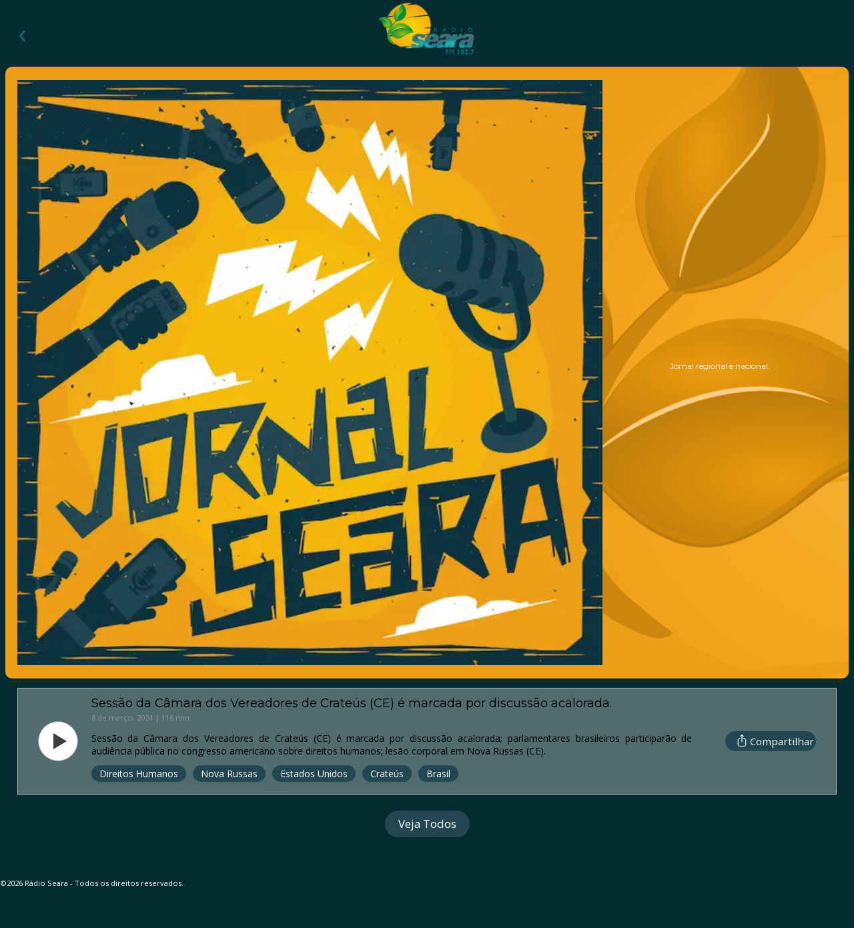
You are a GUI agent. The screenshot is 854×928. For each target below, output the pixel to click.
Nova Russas (229, 773)
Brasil (438, 773)
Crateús (387, 773)
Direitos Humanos (138, 773)
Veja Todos (427, 823)
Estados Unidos (314, 773)
